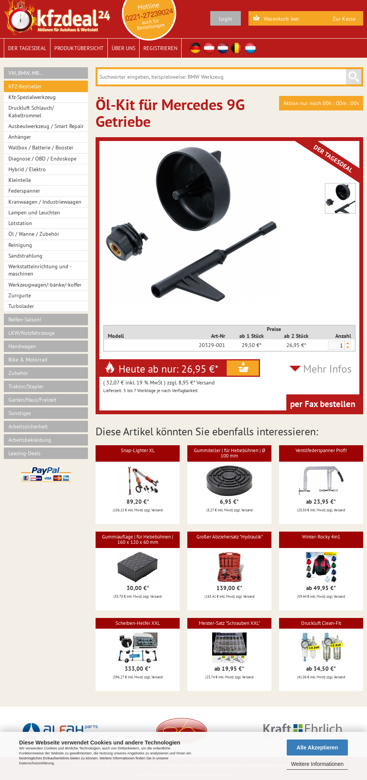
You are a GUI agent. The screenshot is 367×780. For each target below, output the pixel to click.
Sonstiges (19, 413)
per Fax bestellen (323, 403)
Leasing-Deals (24, 453)
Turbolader (21, 306)
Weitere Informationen (317, 764)
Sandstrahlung (25, 255)
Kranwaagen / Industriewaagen (44, 201)
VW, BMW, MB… (25, 73)
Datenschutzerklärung (36, 763)
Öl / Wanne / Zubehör (33, 233)
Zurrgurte (19, 295)
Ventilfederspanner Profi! (321, 450)
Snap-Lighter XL (138, 450)
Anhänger (19, 136)
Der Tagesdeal (27, 48)
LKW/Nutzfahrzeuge (31, 332)
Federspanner (24, 190)
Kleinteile (19, 180)
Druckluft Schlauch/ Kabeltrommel (31, 111)
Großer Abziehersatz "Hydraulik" (229, 537)
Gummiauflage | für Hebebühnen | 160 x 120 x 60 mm (137, 539)
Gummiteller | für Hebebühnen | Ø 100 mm (229, 453)
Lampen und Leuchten (34, 212)
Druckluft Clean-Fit (321, 623)
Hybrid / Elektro (27, 169)
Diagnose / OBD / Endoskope (42, 158)
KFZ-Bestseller (25, 86)
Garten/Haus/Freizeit (32, 399)
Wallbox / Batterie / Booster (40, 147)
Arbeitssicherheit (28, 426)
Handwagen (22, 346)
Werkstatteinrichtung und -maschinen (39, 270)
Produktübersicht (79, 48)
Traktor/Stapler (26, 386)
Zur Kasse (344, 18)
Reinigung (20, 245)
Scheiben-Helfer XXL (137, 623)
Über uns (123, 48)
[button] (347, 343)
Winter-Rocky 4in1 (321, 537)
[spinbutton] (336, 345)
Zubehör (18, 373)
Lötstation (20, 223)
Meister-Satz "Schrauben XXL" (229, 623)
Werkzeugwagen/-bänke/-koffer (44, 284)
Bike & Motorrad (27, 359)
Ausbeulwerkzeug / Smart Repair (46, 126)
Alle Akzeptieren (317, 747)
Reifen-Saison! (24, 319)
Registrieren (160, 48)
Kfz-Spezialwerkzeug (32, 97)
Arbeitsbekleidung (29, 439)
